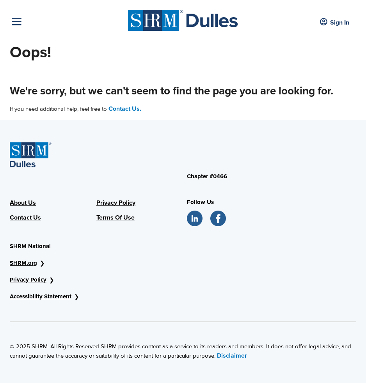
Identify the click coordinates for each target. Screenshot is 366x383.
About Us (23, 203)
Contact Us (25, 218)
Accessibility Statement (40, 296)
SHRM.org (23, 262)
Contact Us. (124, 109)
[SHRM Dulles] (183, 18)
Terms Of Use (115, 218)
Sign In (334, 22)
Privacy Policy (115, 203)
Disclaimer (232, 356)
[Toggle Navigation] (68, 21)
